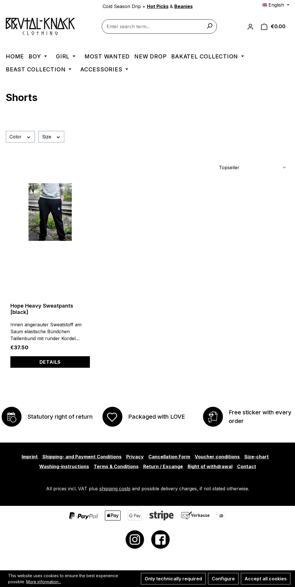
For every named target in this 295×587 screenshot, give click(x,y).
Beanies (183, 6)
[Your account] (250, 26)
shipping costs (115, 488)
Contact (246, 466)
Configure (223, 579)
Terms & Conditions (116, 466)
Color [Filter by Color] (20, 137)
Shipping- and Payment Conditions (82, 457)
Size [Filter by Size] (51, 137)
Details (50, 362)
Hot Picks (158, 6)
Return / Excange (163, 466)
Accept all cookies (266, 579)
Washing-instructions (64, 466)
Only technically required (173, 579)
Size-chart (256, 457)
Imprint (30, 457)
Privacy (135, 457)
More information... (43, 581)
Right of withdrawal (210, 466)
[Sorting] (251, 167)
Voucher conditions (217, 457)
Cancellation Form (169, 457)
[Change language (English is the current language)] (275, 5)
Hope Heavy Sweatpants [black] (41, 309)
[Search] (209, 25)
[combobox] (159, 26)
